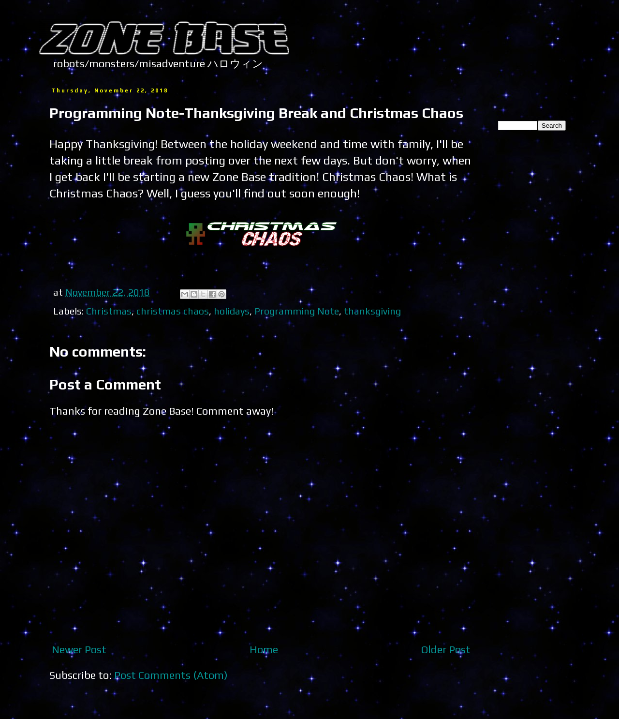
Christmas (109, 310)
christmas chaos (172, 310)
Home (264, 649)
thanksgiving (372, 310)
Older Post (446, 649)
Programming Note (296, 310)
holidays (232, 310)
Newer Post (79, 649)
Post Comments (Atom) (171, 675)
